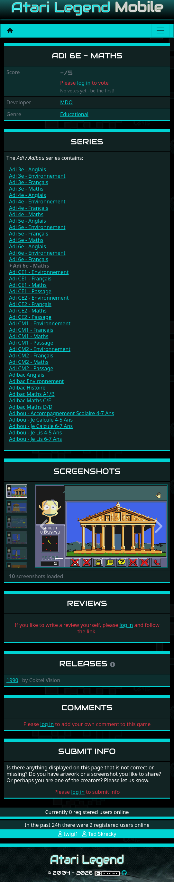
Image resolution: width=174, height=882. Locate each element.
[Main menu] (160, 30)
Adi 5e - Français (28, 233)
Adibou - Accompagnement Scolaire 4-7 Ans (61, 413)
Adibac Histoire (27, 387)
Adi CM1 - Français (31, 329)
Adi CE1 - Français (30, 278)
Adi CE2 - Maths (28, 310)
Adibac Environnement (36, 381)
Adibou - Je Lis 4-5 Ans (35, 432)
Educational (74, 114)
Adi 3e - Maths (26, 188)
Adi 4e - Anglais (27, 195)
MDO (66, 102)
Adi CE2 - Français (30, 304)
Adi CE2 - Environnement (39, 297)
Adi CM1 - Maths (28, 336)
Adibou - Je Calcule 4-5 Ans (41, 419)
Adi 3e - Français (28, 182)
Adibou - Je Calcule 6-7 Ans (41, 426)
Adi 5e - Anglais (27, 220)
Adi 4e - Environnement (37, 201)
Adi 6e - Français (28, 259)
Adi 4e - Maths (26, 214)
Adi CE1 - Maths (28, 284)
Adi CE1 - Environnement (39, 272)
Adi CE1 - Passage (30, 291)
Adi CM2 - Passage (31, 368)
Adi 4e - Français (28, 207)
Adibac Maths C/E (30, 400)
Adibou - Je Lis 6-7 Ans (35, 438)
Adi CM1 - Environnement (39, 323)
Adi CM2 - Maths (28, 361)
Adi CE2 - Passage (30, 317)
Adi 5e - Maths (26, 240)
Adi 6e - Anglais (27, 246)
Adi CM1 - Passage (31, 342)
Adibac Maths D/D (30, 406)
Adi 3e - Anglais (27, 169)
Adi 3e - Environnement (37, 175)
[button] (45, 526)
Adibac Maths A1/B (32, 394)
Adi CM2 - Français (31, 355)
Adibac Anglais (26, 374)
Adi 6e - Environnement (37, 252)
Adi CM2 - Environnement (39, 349)
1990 (12, 680)
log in (84, 82)
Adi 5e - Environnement (37, 227)
